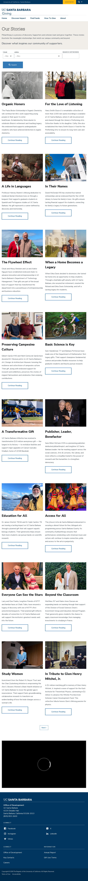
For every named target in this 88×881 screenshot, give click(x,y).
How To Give (50, 18)
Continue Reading (18, 140)
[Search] (80, 2)
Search (13, 65)
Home (4, 18)
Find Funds (35, 18)
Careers (6, 862)
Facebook (9, 828)
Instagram (9, 833)
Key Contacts (8, 857)
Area (16, 52)
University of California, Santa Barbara (16, 2)
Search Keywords (71, 52)
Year (5, 52)
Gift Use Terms (50, 857)
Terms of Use (6, 874)
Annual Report (50, 852)
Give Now (69, 2)
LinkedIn (51, 833)
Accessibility (16, 874)
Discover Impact (19, 18)
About (63, 18)
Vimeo (8, 839)
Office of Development (12, 852)
